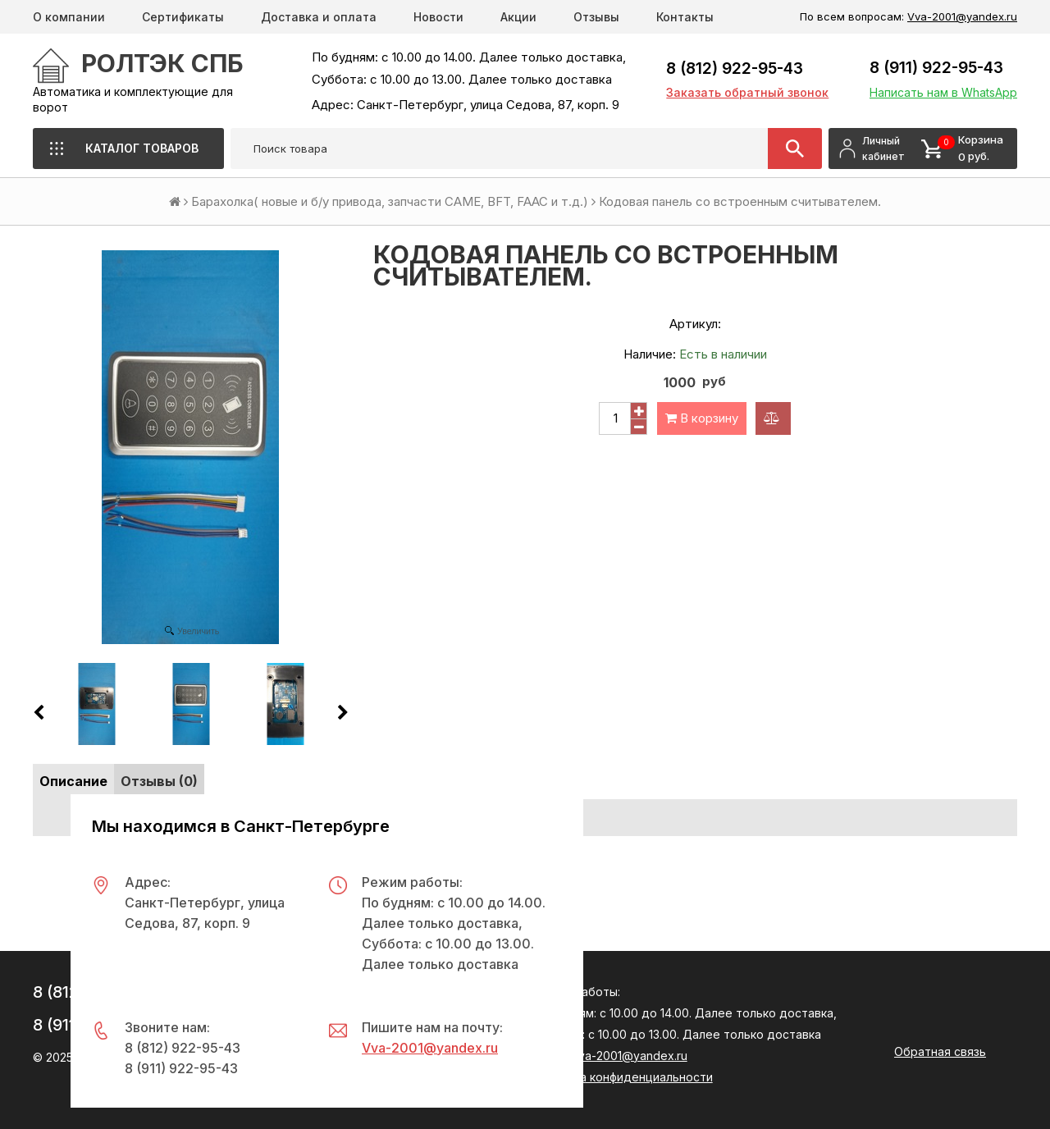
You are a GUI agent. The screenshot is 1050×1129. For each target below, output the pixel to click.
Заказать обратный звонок (747, 92)
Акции (518, 17)
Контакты (685, 17)
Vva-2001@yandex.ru (962, 16)
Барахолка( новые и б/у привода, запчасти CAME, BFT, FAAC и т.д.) (389, 201)
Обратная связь (940, 1051)
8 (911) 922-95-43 (936, 67)
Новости (438, 17)
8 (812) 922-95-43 (734, 68)
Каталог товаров (142, 148)
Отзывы (596, 17)
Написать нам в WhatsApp (943, 92)
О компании (69, 17)
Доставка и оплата (319, 17)
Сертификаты (183, 17)
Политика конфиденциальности (622, 1077)
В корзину (701, 418)
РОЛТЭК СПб (162, 63)
